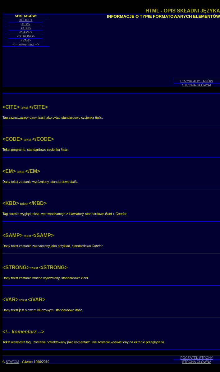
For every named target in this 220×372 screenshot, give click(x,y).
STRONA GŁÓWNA (196, 85)
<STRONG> (26, 36)
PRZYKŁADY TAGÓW (196, 81)
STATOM (12, 362)
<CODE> (25, 20)
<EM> (25, 24)
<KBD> (26, 28)
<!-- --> (25, 44)
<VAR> (26, 40)
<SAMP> (26, 32)
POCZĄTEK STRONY (197, 358)
